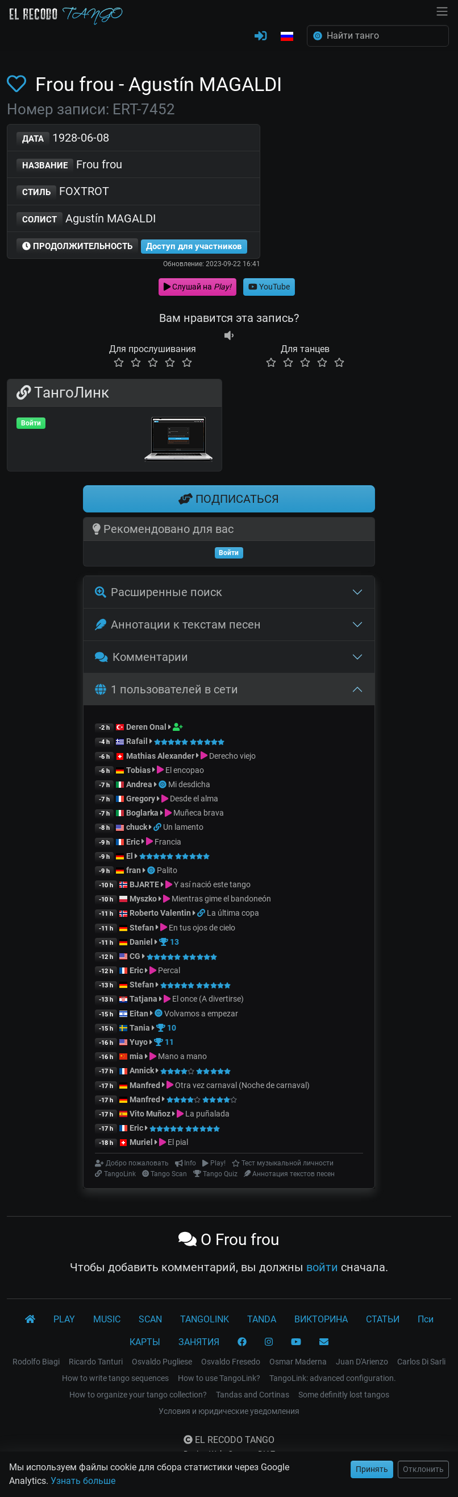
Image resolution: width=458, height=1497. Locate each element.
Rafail (137, 741)
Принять (372, 1469)
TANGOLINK (204, 1319)
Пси (426, 1319)
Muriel (141, 1142)
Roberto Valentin (160, 912)
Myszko (143, 898)
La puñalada (207, 1113)
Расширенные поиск (158, 592)
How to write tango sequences (115, 1378)
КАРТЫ (145, 1342)
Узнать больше (83, 1480)
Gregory (140, 798)
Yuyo (139, 1042)
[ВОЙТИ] (261, 36)
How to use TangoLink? (219, 1378)
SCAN (150, 1319)
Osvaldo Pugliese (162, 1361)
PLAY (64, 1319)
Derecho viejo (232, 755)
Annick (142, 1070)
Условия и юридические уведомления (229, 1411)
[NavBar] (442, 10)
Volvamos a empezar (201, 1013)
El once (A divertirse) (208, 998)
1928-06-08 (62, 138)
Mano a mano (182, 1056)
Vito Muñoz (150, 1113)
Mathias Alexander (160, 755)
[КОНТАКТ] (324, 1342)
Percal (169, 970)
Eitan (139, 1013)
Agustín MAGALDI (86, 219)
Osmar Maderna (298, 1361)
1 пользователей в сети (166, 689)
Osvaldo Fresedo (230, 1361)
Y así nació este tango (212, 884)
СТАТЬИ (382, 1319)
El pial (178, 1142)
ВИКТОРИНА (321, 1319)
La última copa (233, 912)
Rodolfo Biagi (36, 1361)
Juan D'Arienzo (362, 1361)
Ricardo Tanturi (96, 1361)
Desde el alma (194, 798)
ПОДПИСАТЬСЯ (228, 499)
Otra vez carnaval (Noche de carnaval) (242, 1085)
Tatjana (143, 998)
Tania (140, 1027)
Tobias (138, 770)
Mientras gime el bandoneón (221, 898)
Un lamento (183, 827)
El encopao (184, 770)
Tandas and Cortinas (252, 1394)
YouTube (269, 286)
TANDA (261, 1319)
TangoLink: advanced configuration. (332, 1378)
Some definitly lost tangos (343, 1394)
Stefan (142, 927)
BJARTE (144, 884)
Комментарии (141, 657)
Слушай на (197, 286)
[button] (287, 37)
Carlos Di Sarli (421, 1361)
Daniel (141, 941)
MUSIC (106, 1319)
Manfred (145, 1085)
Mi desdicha (189, 784)
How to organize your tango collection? (138, 1394)
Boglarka (142, 812)
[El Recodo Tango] (30, 1319)
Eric (133, 841)
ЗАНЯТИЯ (198, 1342)
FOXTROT (62, 192)
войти (322, 1267)
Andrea (139, 784)
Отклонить (423, 1469)
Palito (167, 870)
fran (133, 870)
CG (135, 956)
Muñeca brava (198, 812)
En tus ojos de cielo (202, 927)
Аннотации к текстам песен (178, 624)
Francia (168, 841)
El (129, 856)
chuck (136, 827)
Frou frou (69, 165)
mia (136, 1056)
